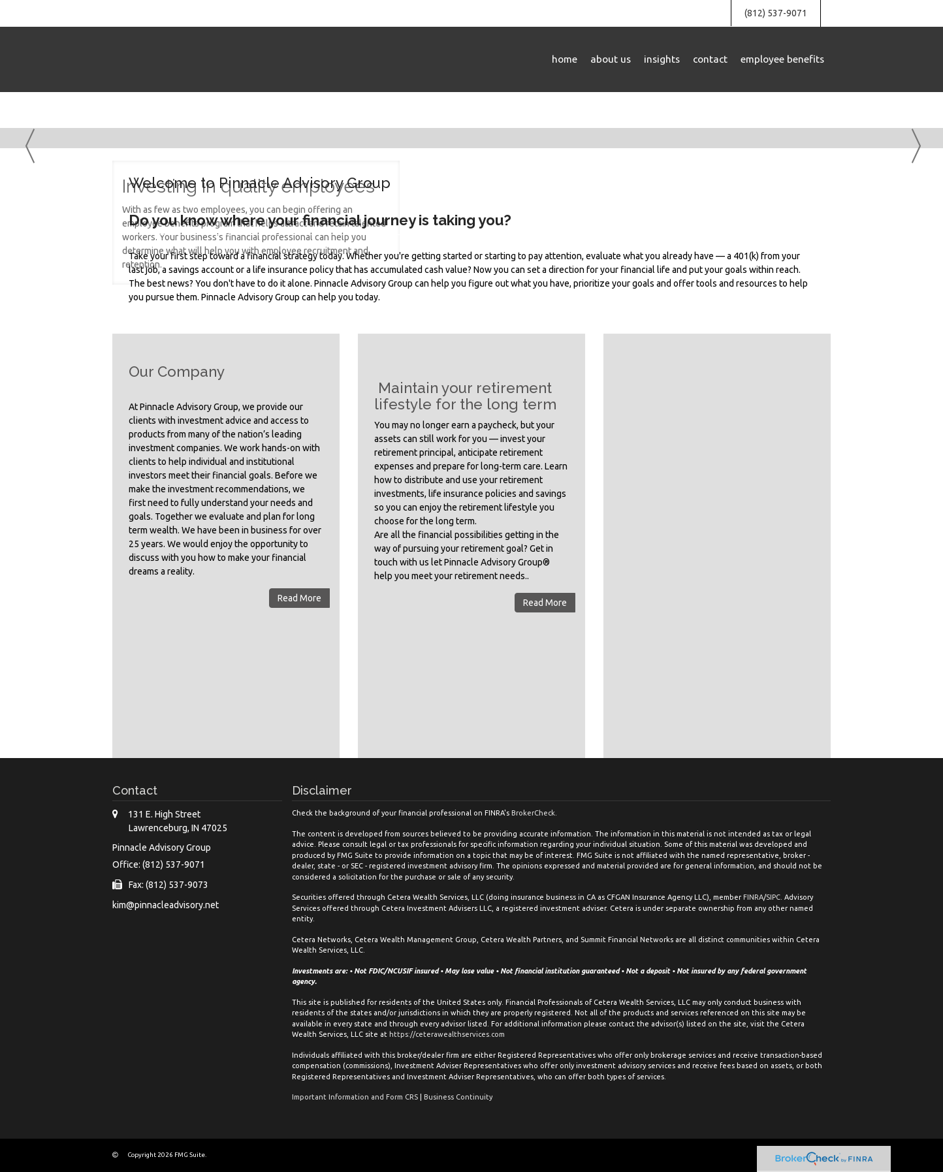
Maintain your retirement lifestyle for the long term (465, 396)
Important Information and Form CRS (355, 1097)
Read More (299, 598)
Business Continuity (458, 1097)
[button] (610, 59)
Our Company (177, 371)
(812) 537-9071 (775, 13)
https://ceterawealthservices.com (447, 1034)
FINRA (753, 897)
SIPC (773, 897)
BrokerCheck (533, 813)
